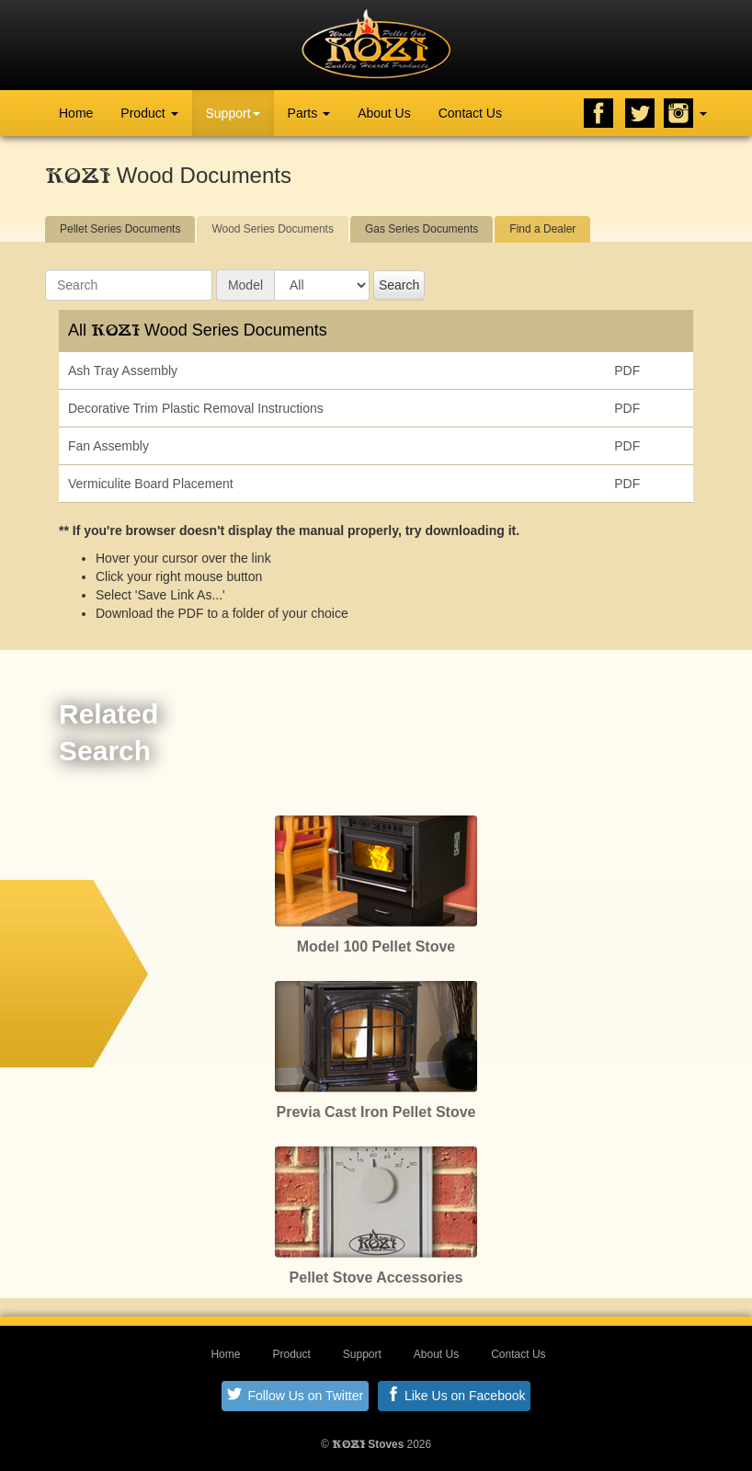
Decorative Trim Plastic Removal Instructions (196, 408)
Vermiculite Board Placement (151, 483)
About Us (384, 113)
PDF (627, 370)
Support (233, 113)
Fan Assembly (108, 446)
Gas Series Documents (421, 228)
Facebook (598, 113)
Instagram (678, 113)
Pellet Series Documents (120, 228)
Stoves (368, 1444)
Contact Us (470, 113)
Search (399, 285)
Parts (309, 113)
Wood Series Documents (272, 228)
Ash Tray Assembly (122, 370)
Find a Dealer (542, 228)
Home (76, 113)
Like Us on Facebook (455, 1394)
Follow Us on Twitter (295, 1394)
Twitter (640, 113)
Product (148, 113)
